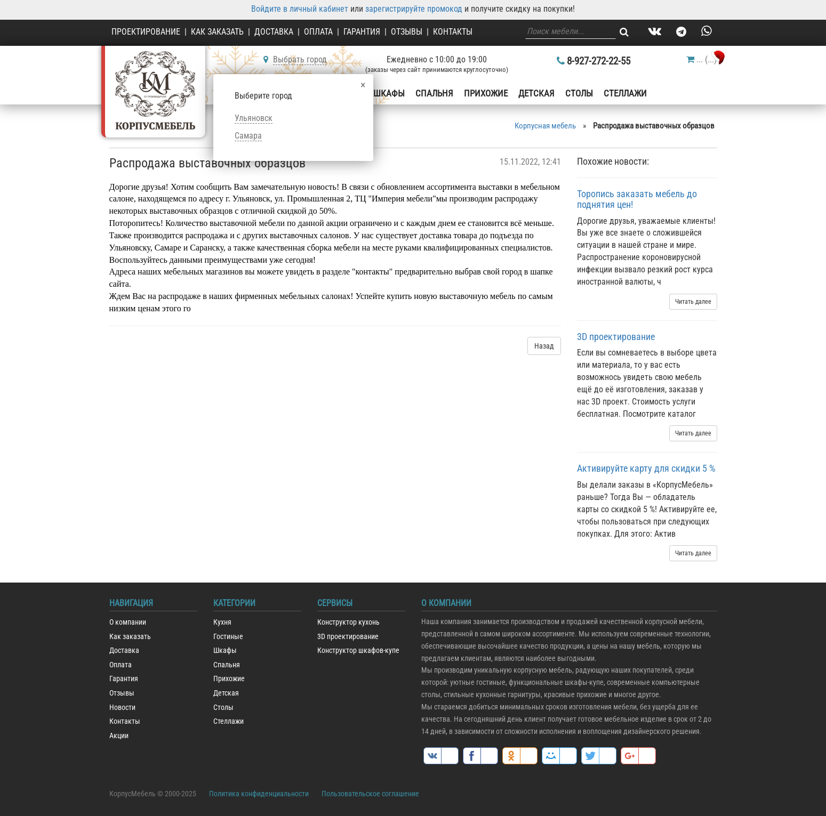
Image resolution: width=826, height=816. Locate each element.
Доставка (273, 32)
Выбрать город (300, 59)
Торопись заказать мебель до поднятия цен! (637, 199)
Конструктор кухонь (348, 622)
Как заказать (217, 32)
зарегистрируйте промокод (413, 9)
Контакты (452, 32)
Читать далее (693, 301)
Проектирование (145, 32)
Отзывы (406, 32)
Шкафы (389, 93)
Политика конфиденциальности (259, 793)
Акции (119, 735)
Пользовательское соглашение (370, 793)
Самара (248, 136)
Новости (122, 707)
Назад (544, 346)
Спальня (434, 93)
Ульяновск (253, 118)
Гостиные (228, 636)
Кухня (222, 622)
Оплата (318, 32)
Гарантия (361, 32)
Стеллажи (625, 93)
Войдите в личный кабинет (299, 9)
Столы (579, 93)
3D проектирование (616, 336)
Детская (536, 93)
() (701, 59)
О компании (127, 622)
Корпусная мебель (545, 126)
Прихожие (486, 93)
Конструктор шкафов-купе (358, 650)
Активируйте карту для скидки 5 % (646, 468)
